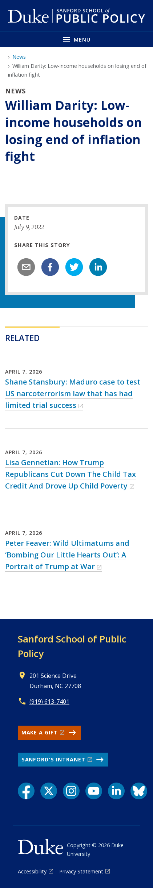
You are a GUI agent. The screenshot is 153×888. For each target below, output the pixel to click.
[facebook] (50, 267)
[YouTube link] (93, 791)
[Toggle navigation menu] (76, 39)
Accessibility (32, 871)
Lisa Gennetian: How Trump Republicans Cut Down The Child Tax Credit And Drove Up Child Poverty (70, 474)
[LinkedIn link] (116, 791)
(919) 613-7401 (49, 702)
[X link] (48, 791)
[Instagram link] (71, 791)
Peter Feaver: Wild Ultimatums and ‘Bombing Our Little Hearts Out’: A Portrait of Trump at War (67, 554)
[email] (26, 267)
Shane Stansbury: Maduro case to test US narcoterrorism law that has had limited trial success (72, 393)
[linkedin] (98, 267)
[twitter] (74, 267)
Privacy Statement (81, 871)
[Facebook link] (26, 791)
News (19, 56)
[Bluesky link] (138, 791)
